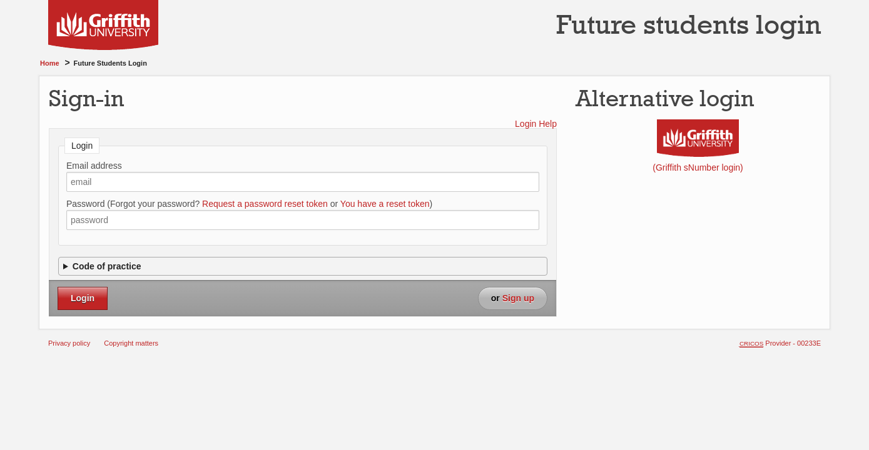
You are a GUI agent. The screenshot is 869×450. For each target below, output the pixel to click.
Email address (94, 165)
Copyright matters (131, 343)
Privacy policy (69, 343)
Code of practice (107, 266)
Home (49, 63)
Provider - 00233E (780, 343)
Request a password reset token (265, 204)
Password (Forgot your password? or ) (249, 203)
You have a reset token (385, 204)
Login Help (536, 124)
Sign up (518, 298)
